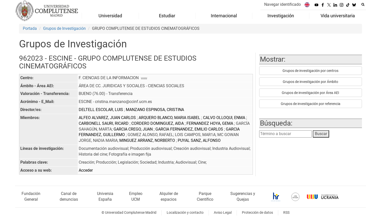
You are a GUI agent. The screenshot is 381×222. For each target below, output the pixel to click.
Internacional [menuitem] (224, 15)
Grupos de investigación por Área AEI (310, 93)
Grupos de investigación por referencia (310, 104)
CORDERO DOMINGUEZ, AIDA (158, 123)
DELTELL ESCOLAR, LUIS (101, 109)
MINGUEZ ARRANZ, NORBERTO (147, 140)
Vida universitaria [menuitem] (338, 15)
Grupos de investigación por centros (310, 71)
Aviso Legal (223, 212)
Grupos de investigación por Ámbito (310, 82)
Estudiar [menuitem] (167, 15)
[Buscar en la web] (363, 4)
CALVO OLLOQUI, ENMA (224, 117)
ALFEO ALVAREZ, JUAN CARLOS (108, 117)
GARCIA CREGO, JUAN (134, 129)
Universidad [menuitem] (110, 15)
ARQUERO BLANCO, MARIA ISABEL (170, 117)
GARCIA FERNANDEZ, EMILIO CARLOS (189, 129)
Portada (30, 28)
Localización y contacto (185, 212)
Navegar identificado (282, 4)
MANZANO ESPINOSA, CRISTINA (155, 109)
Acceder (86, 170)
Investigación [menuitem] (280, 15)
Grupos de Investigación (64, 28)
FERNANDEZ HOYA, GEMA (210, 123)
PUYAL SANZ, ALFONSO (199, 140)
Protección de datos (257, 212)
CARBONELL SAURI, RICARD (104, 123)
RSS (286, 212)
